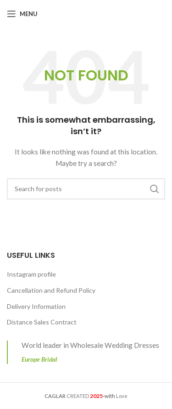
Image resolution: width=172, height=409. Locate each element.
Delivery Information (36, 306)
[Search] (86, 188)
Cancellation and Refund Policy (51, 290)
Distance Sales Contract (42, 322)
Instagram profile (31, 274)
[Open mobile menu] (22, 14)
